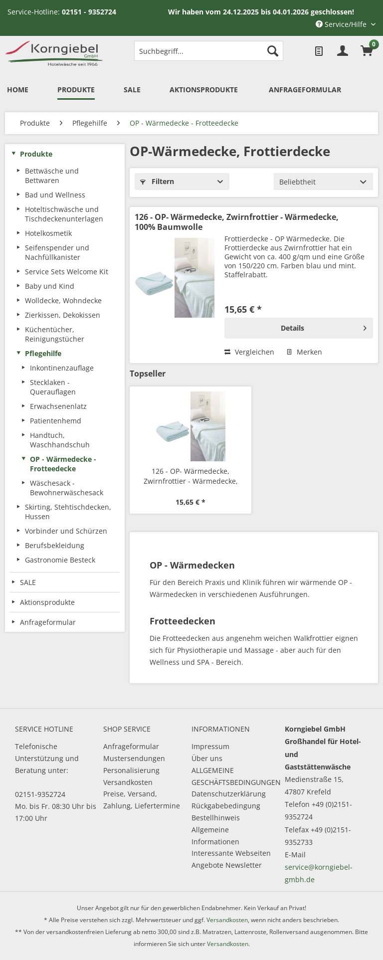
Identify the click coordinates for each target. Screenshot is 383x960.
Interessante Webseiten (231, 853)
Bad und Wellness (55, 194)
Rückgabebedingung (226, 805)
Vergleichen (249, 352)
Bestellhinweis (216, 817)
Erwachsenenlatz (58, 406)
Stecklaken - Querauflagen (53, 387)
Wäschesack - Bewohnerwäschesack (66, 487)
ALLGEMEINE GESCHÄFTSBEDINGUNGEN (233, 776)
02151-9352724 (40, 794)
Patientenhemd (55, 420)
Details (324, 326)
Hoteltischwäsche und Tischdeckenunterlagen (64, 213)
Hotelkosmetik (48, 233)
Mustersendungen (134, 758)
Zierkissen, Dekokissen (62, 315)
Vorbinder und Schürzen (66, 531)
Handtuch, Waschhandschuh (60, 439)
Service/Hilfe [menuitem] (342, 24)
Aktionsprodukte (47, 602)
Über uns (207, 758)
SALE (28, 582)
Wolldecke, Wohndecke (63, 300)
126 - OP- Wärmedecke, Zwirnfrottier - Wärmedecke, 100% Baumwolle (237, 222)
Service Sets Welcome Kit (66, 271)
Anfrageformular (131, 746)
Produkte (36, 154)
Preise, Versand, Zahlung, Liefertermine (141, 799)
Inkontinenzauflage (62, 368)
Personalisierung (131, 770)
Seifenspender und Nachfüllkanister (57, 252)
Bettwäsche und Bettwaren (52, 175)
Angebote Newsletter (227, 865)
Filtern (157, 181)
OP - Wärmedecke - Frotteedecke (63, 463)
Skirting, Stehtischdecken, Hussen (68, 511)
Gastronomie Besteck (60, 560)
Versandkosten (128, 782)
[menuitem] (209, 51)
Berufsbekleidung (54, 545)
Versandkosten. (228, 944)
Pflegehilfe (43, 353)
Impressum (210, 746)
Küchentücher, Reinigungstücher (54, 334)
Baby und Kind (49, 286)
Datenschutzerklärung (229, 793)
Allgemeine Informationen (215, 835)
